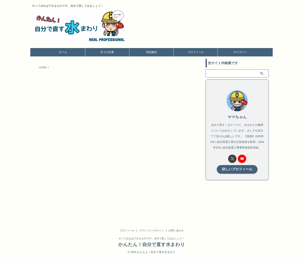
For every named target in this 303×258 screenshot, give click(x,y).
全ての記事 (107, 52)
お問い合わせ (176, 230)
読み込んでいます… (106, 139)
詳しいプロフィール (237, 169)
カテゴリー (240, 52)
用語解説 (151, 52)
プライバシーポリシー (151, 230)
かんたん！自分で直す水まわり (151, 244)
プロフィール (195, 52)
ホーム (63, 52)
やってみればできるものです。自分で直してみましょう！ (151, 238)
